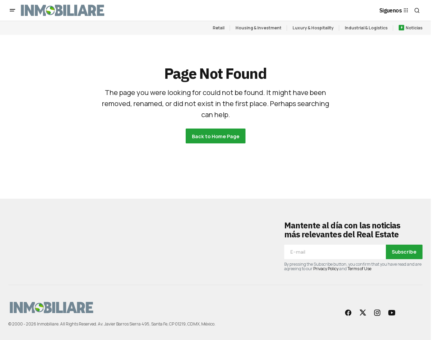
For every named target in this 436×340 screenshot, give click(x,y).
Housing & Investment (258, 28)
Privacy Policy (325, 269)
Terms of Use (359, 269)
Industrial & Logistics (366, 28)
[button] (12, 10)
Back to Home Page (215, 136)
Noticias (414, 28)
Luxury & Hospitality (313, 28)
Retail (218, 28)
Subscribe (404, 251)
